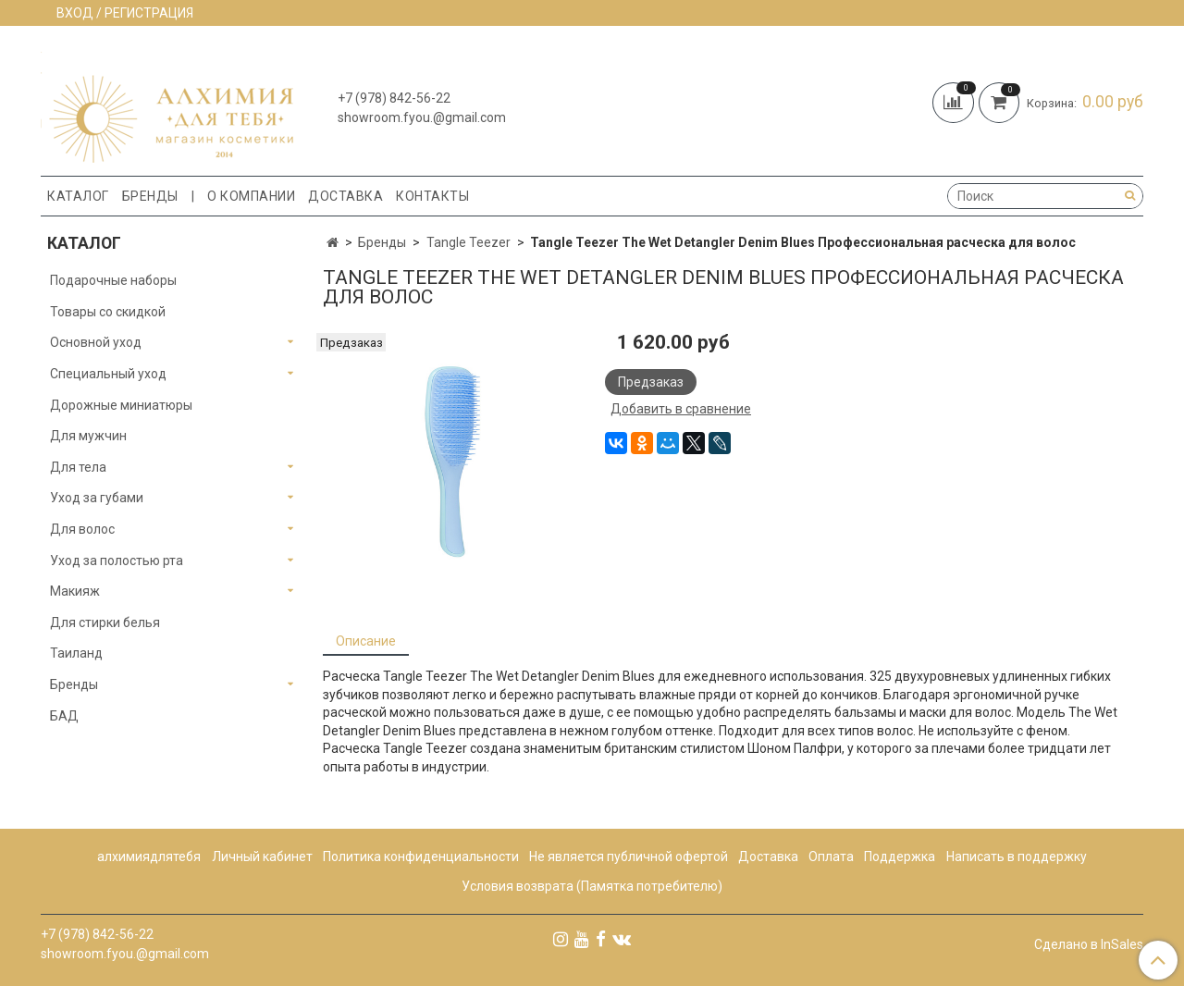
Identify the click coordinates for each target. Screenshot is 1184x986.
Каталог (78, 196)
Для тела (78, 467)
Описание (366, 641)
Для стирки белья (105, 622)
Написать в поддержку (1016, 856)
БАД (64, 716)
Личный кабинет (262, 856)
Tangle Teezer (468, 242)
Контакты (432, 196)
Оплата (831, 856)
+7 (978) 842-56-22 (394, 98)
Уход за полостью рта (116, 560)
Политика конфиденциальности (421, 856)
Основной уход (96, 342)
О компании (251, 196)
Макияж (75, 591)
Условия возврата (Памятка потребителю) (592, 886)
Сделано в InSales (1088, 944)
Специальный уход (108, 373)
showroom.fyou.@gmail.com (422, 117)
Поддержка (899, 856)
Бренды (150, 196)
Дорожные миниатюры (121, 405)
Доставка (345, 196)
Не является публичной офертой (628, 856)
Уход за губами (96, 497)
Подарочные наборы (113, 280)
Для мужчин (88, 435)
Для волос (82, 529)
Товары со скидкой (108, 311)
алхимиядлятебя (149, 856)
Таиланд (76, 653)
